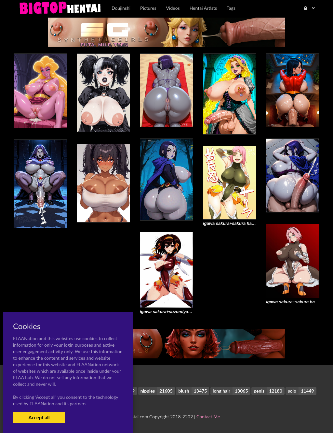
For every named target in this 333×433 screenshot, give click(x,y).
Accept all (38, 417)
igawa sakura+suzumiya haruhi (171, 311)
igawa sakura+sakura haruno (232, 223)
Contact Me (208, 416)
